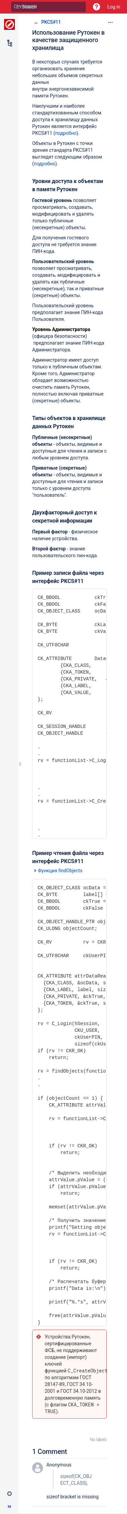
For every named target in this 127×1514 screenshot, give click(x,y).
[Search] (16, 7)
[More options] (110, 22)
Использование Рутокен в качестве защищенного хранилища (68, 40)
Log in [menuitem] (113, 7)
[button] (96, 7)
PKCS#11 (51, 22)
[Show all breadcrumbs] (36, 22)
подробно (66, 133)
